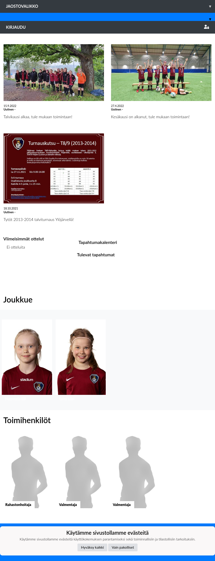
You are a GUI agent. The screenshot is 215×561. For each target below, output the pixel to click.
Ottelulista (14, 264)
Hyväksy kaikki (92, 547)
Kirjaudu (107, 27)
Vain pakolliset (123, 547)
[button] (27, 361)
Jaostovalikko (110, 6)
